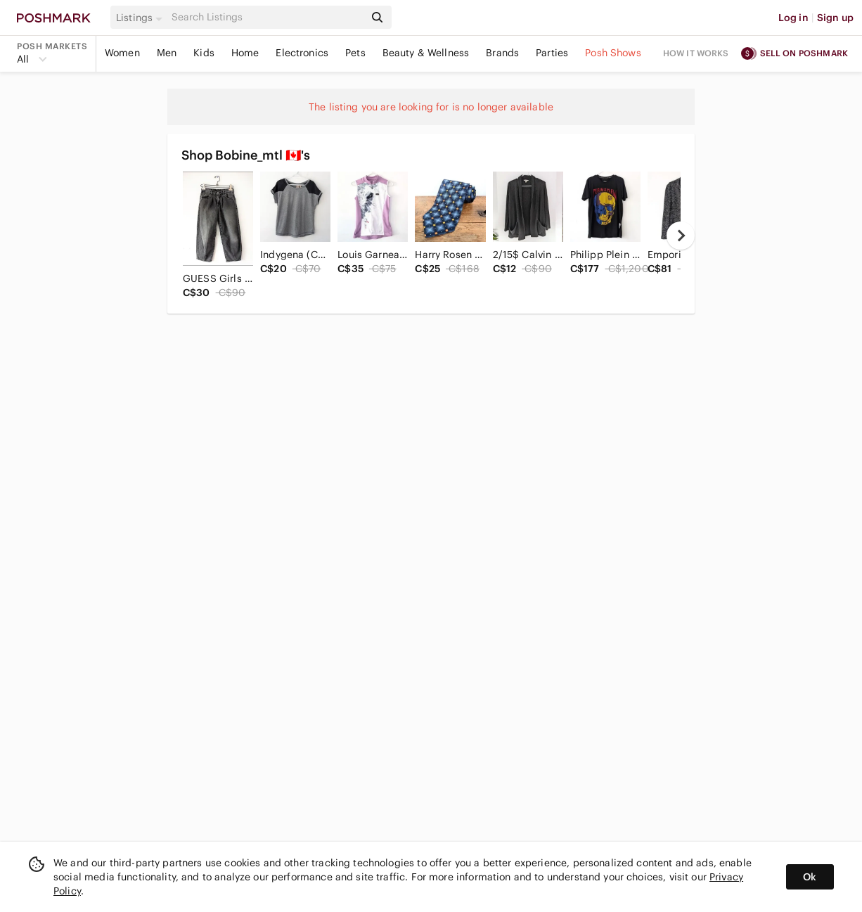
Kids (203, 52)
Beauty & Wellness (426, 52)
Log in (793, 17)
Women (122, 52)
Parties (552, 52)
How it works (696, 53)
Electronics (302, 52)
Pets (355, 52)
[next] (681, 235)
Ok (809, 877)
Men (166, 52)
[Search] (266, 17)
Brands (502, 52)
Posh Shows (613, 52)
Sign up (835, 17)
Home (245, 52)
